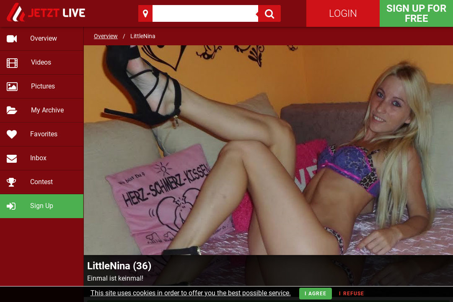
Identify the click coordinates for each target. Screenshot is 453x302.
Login (343, 13)
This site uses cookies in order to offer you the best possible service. (191, 293)
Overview (106, 36)
